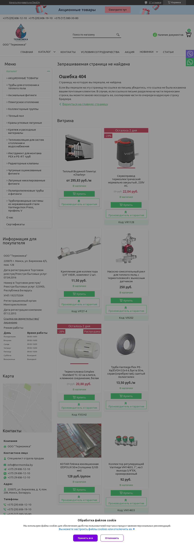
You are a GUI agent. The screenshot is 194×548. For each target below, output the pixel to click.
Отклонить (113, 538)
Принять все (85, 538)
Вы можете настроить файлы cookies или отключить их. (95, 529)
